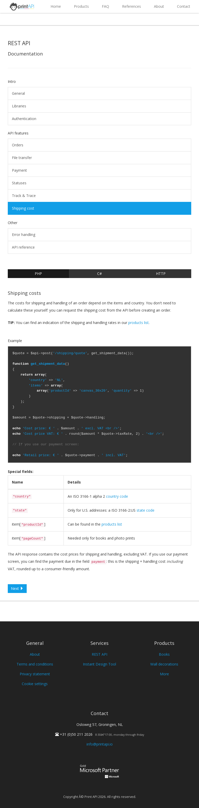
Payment (19, 170)
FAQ (105, 6)
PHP (38, 273)
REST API (99, 654)
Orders (17, 144)
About (159, 6)
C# (99, 273)
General (18, 93)
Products (81, 6)
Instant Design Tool (99, 664)
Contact (183, 6)
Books (164, 654)
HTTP (161, 273)
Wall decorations (164, 664)
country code (117, 496)
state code (145, 510)
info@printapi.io (100, 744)
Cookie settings (35, 683)
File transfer (22, 157)
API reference (23, 247)
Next (17, 588)
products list (138, 322)
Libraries (19, 106)
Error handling (23, 234)
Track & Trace (24, 195)
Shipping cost (23, 208)
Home (56, 6)
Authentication (24, 118)
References (131, 6)
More (164, 673)
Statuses (19, 182)
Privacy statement (35, 673)
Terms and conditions (35, 664)
